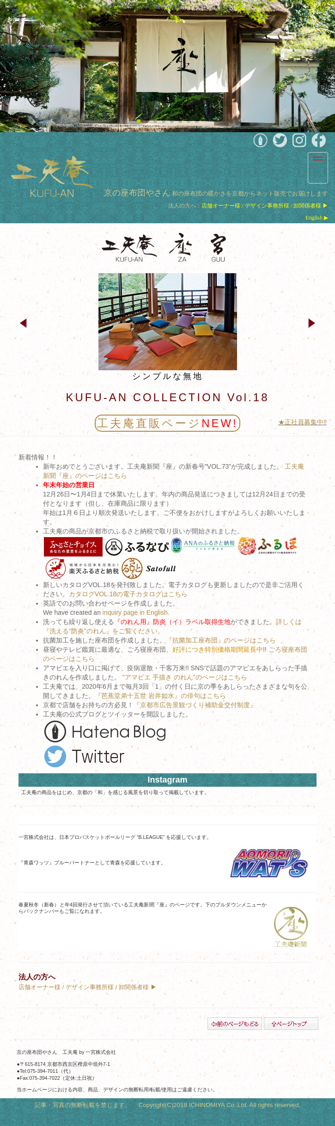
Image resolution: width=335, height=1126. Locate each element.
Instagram (167, 779)
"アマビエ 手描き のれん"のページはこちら (184, 677)
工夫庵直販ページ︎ (167, 423)
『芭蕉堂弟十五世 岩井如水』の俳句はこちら (160, 695)
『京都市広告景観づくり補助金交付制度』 (195, 705)
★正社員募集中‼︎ (302, 422)
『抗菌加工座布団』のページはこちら (221, 640)
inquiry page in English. (136, 612)
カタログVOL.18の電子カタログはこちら (128, 594)
